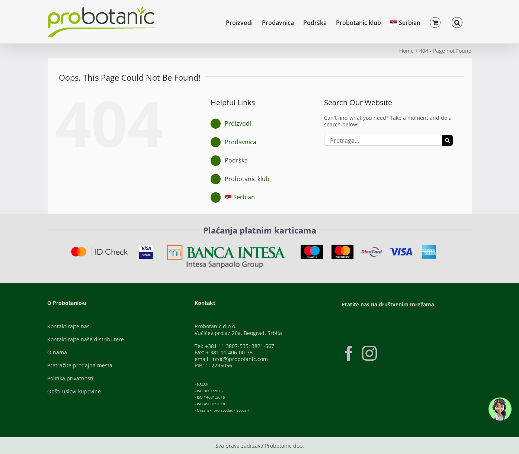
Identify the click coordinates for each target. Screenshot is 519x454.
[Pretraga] (447, 140)
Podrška (236, 160)
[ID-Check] (99, 249)
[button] (457, 21)
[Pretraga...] (383, 140)
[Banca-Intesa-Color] (226, 247)
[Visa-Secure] (146, 247)
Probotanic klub (247, 179)
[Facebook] (349, 353)
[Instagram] (369, 353)
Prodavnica (240, 142)
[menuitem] (405, 21)
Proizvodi (238, 123)
